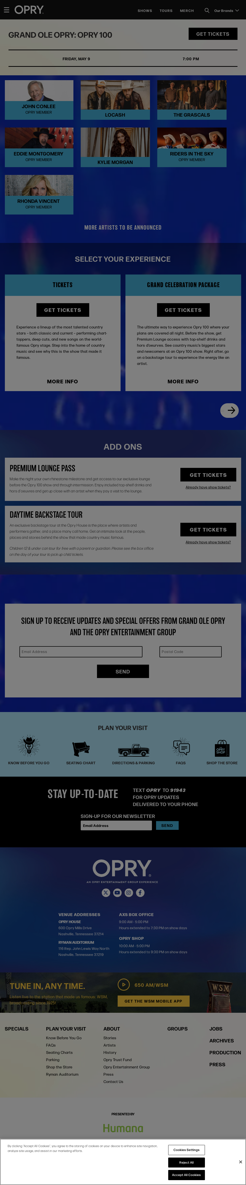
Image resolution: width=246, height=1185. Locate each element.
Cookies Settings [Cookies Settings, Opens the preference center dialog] (187, 1150)
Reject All (186, 1162)
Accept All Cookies (186, 1175)
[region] (123, 1162)
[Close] (240, 1162)
